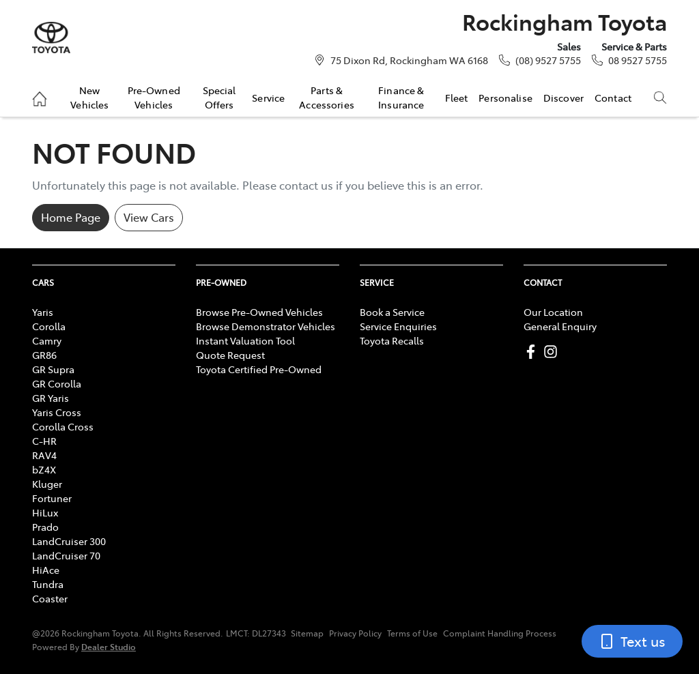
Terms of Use (412, 633)
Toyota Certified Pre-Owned (259, 369)
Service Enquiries (398, 326)
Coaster (50, 598)
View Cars (149, 216)
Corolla (49, 326)
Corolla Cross (63, 426)
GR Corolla (56, 383)
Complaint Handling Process (499, 633)
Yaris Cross (56, 412)
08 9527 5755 (637, 60)
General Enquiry (560, 326)
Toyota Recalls (392, 340)
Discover (563, 97)
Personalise (505, 97)
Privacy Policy (355, 633)
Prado (45, 526)
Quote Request (230, 355)
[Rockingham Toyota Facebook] (533, 352)
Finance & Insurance (401, 97)
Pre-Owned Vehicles (154, 97)
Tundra (47, 584)
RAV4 (44, 455)
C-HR (44, 441)
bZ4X (44, 469)
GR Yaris (50, 398)
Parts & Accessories (326, 97)
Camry (46, 340)
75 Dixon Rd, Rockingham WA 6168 (409, 60)
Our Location (553, 312)
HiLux (45, 512)
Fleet (456, 97)
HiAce (45, 569)
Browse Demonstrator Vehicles (265, 326)
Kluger (47, 483)
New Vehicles (89, 97)
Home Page (70, 216)
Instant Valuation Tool (245, 340)
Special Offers (219, 97)
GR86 (44, 355)
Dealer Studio (108, 646)
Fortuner (52, 498)
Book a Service (392, 312)
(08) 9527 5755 (548, 60)
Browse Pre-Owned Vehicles (259, 312)
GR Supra (53, 369)
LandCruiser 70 (66, 555)
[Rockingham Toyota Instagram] (553, 352)
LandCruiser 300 (69, 541)
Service (268, 97)
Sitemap (307, 633)
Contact (613, 97)
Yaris (42, 312)
